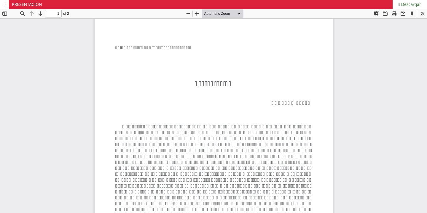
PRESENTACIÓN (27, 4)
